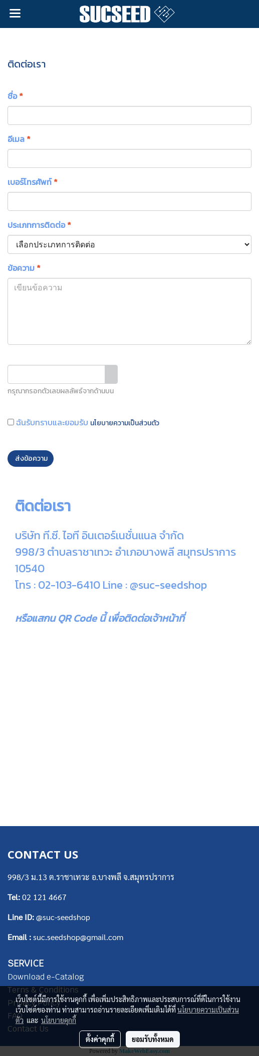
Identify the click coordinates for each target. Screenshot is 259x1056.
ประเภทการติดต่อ (39, 225)
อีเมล (19, 139)
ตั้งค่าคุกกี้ (100, 1039)
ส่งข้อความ (31, 458)
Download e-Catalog (46, 977)
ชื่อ (15, 96)
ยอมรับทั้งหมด (153, 1039)
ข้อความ (24, 268)
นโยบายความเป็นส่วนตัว (124, 423)
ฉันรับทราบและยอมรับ (83, 422)
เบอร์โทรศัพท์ (33, 182)
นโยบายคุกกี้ (58, 1020)
